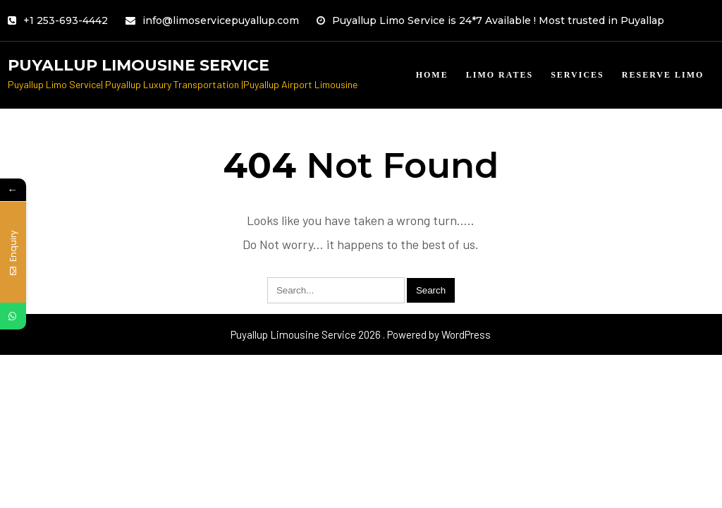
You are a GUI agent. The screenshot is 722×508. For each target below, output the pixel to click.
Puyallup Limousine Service (138, 65)
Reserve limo (663, 75)
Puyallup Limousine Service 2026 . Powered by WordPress (361, 334)
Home (432, 75)
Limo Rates (499, 75)
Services (577, 75)
